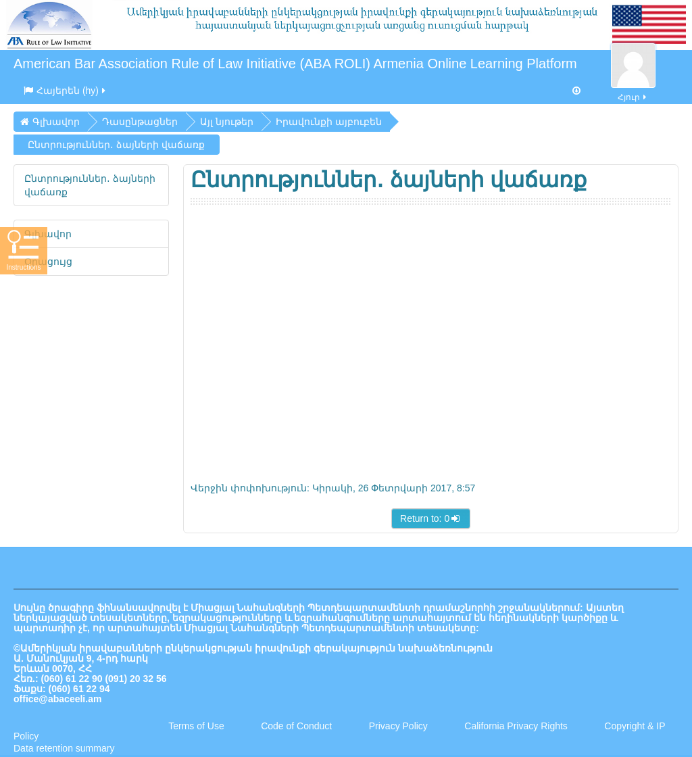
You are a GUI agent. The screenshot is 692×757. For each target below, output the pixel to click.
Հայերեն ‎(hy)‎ (65, 90)
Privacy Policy (398, 726)
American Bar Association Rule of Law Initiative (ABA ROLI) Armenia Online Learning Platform (295, 63)
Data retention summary (64, 748)
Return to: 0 (431, 518)
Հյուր (633, 89)
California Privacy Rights (517, 726)
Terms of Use (196, 726)
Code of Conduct (296, 726)
